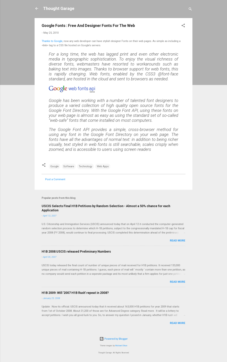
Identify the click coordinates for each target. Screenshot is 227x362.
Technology (85, 166)
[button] (183, 26)
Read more (177, 240)
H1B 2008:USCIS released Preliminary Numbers (76, 251)
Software (68, 166)
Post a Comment (55, 179)
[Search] (190, 9)
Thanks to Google (52, 41)
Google (54, 166)
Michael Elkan (121, 345)
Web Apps (103, 166)
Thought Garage (58, 8)
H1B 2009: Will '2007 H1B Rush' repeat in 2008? (75, 293)
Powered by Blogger (113, 338)
